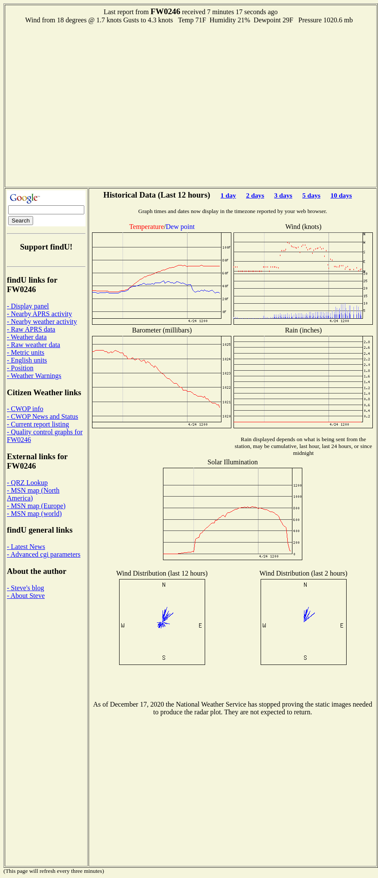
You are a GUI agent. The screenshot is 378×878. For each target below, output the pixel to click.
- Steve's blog (25, 587)
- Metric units (25, 352)
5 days (311, 195)
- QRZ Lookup (27, 482)
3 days (283, 195)
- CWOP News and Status (42, 416)
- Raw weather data (33, 344)
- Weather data (27, 337)
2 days (255, 195)
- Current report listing (38, 424)
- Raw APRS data (31, 329)
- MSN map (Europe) (36, 505)
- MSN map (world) (34, 513)
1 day (228, 195)
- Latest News (26, 546)
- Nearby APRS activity (39, 313)
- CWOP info (25, 408)
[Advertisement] (80, 104)
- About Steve (26, 595)
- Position (20, 368)
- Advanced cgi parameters (43, 554)
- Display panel (28, 306)
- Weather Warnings (34, 375)
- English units (27, 360)
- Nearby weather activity (42, 321)
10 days (341, 195)
